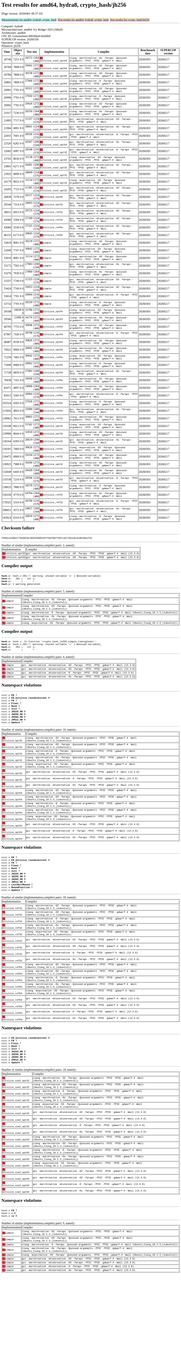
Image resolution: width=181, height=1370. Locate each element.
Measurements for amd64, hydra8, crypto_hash (29, 19)
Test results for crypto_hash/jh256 (129, 19)
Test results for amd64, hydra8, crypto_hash (83, 19)
